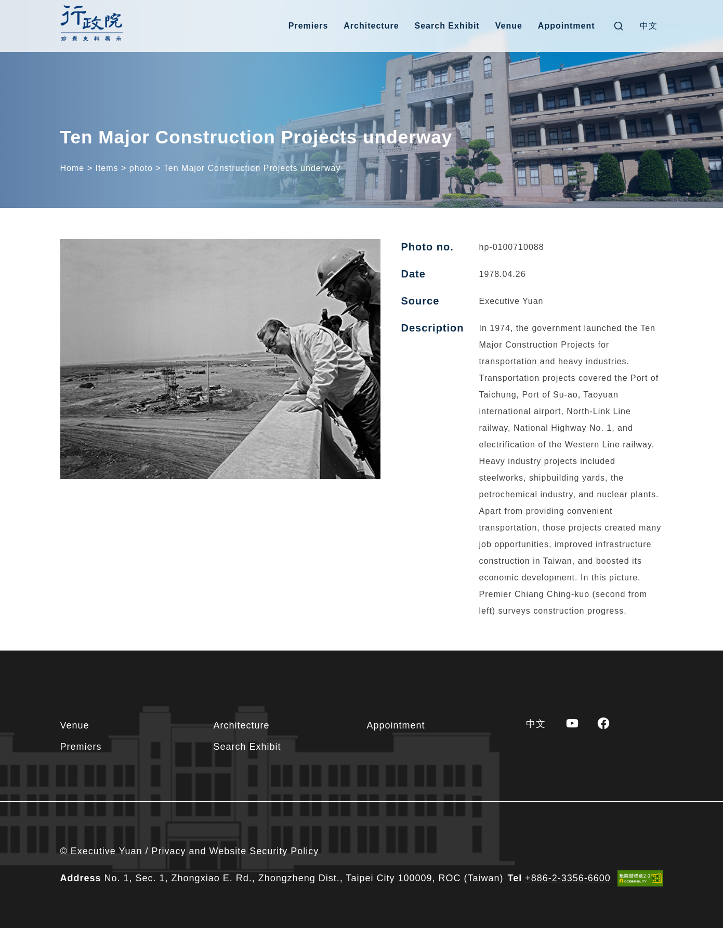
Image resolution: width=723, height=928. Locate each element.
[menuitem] (649, 26)
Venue (508, 25)
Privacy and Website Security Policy (235, 851)
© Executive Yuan (101, 851)
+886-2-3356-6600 (568, 878)
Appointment (566, 25)
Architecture (371, 25)
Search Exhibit (447, 25)
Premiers (308, 25)
